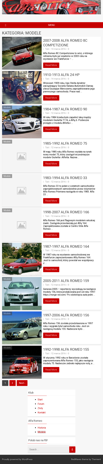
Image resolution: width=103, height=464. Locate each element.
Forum (41, 403)
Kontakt (42, 412)
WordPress (27, 459)
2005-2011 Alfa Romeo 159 (66, 281)
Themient (96, 459)
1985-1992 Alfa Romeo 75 (65, 143)
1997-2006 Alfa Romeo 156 (66, 315)
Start (40, 399)
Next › (22, 383)
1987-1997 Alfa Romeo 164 (66, 246)
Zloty (40, 408)
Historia (42, 427)
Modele (7, 39)
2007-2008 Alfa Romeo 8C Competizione (65, 42)
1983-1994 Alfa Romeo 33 (65, 178)
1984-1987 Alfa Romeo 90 (65, 109)
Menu (51, 25)
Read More (51, 65)
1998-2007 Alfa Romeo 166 (66, 212)
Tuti (47, 49)
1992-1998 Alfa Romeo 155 (66, 349)
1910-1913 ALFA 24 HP (61, 75)
